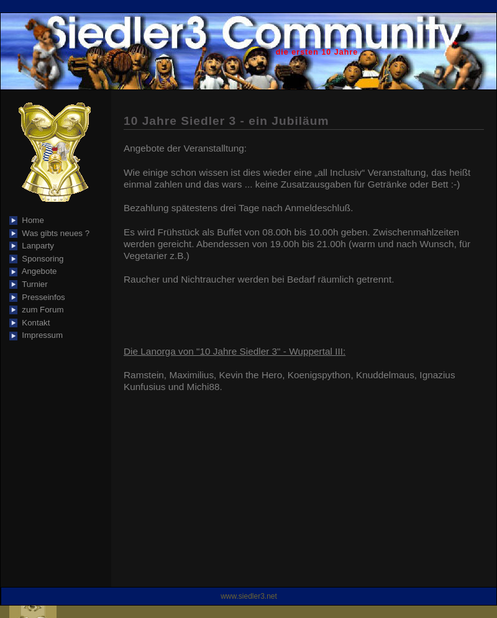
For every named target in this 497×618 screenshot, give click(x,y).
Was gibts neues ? (53, 233)
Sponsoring (40, 258)
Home (30, 220)
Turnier (32, 284)
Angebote (37, 271)
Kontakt (33, 322)
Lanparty (35, 245)
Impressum (40, 335)
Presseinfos (41, 297)
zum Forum (40, 309)
